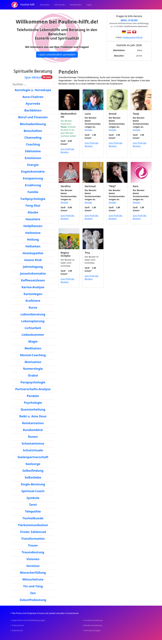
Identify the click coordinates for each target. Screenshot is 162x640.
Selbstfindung (32, 470)
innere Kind (33, 260)
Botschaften (33, 131)
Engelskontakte (33, 171)
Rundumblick (33, 430)
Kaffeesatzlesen (33, 280)
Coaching (33, 144)
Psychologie (33, 402)
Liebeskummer (33, 334)
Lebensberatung (33, 314)
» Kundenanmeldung (92, 620)
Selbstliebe (33, 477)
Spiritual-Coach (32, 491)
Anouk (113, 113)
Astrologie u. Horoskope (33, 90)
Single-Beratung (33, 484)
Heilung (33, 239)
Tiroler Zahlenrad (33, 532)
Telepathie (33, 511)
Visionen (32, 559)
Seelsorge (33, 464)
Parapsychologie (33, 382)
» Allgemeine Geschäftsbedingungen (27, 620)
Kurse (33, 307)
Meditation (33, 348)
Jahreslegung (33, 266)
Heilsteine (33, 233)
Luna (88, 113)
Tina (87, 252)
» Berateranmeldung (92, 625)
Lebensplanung (33, 321)
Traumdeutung (33, 552)
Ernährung (33, 185)
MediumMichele (68, 115)
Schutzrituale (33, 450)
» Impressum (16, 630)
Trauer (33, 545)
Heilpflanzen (33, 226)
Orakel (33, 375)
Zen (33, 593)
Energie (33, 165)
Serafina (65, 186)
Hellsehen (32, 246)
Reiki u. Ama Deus (32, 416)
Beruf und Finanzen (33, 117)
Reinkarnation (33, 423)
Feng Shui (33, 205)
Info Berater (75, 4)
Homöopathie (33, 253)
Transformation (33, 538)
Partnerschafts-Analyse (33, 389)
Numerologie (33, 368)
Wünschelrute (33, 579)
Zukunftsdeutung (33, 600)
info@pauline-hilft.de (133, 37)
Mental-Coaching (33, 355)
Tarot (33, 504)
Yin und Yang (33, 586)
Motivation (33, 362)
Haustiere (33, 219)
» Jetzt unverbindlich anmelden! (57, 54)
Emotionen (33, 158)
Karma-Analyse (33, 287)
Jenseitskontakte (33, 273)
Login (89, 4)
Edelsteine (33, 151)
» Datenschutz (17, 625)
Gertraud (90, 186)
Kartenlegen (33, 294)
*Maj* (112, 186)
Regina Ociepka (65, 254)
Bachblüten (33, 110)
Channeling (33, 137)
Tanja (136, 113)
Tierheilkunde (32, 518)
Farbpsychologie (33, 199)
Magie (33, 341)
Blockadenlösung (33, 124)
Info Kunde (59, 4)
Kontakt (88, 130)
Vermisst (32, 566)
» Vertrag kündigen (92, 630)
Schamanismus (33, 443)
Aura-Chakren (33, 97)
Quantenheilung (33, 409)
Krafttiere (33, 300)
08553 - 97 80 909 (129, 20)
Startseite (44, 4)
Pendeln (33, 396)
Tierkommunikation (33, 525)
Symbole (32, 498)
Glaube (33, 212)
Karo (135, 186)
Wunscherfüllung (33, 572)
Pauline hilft (23, 5)
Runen (33, 436)
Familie (32, 192)
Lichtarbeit (33, 328)
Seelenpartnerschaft (32, 457)
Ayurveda (33, 103)
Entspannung (33, 178)
